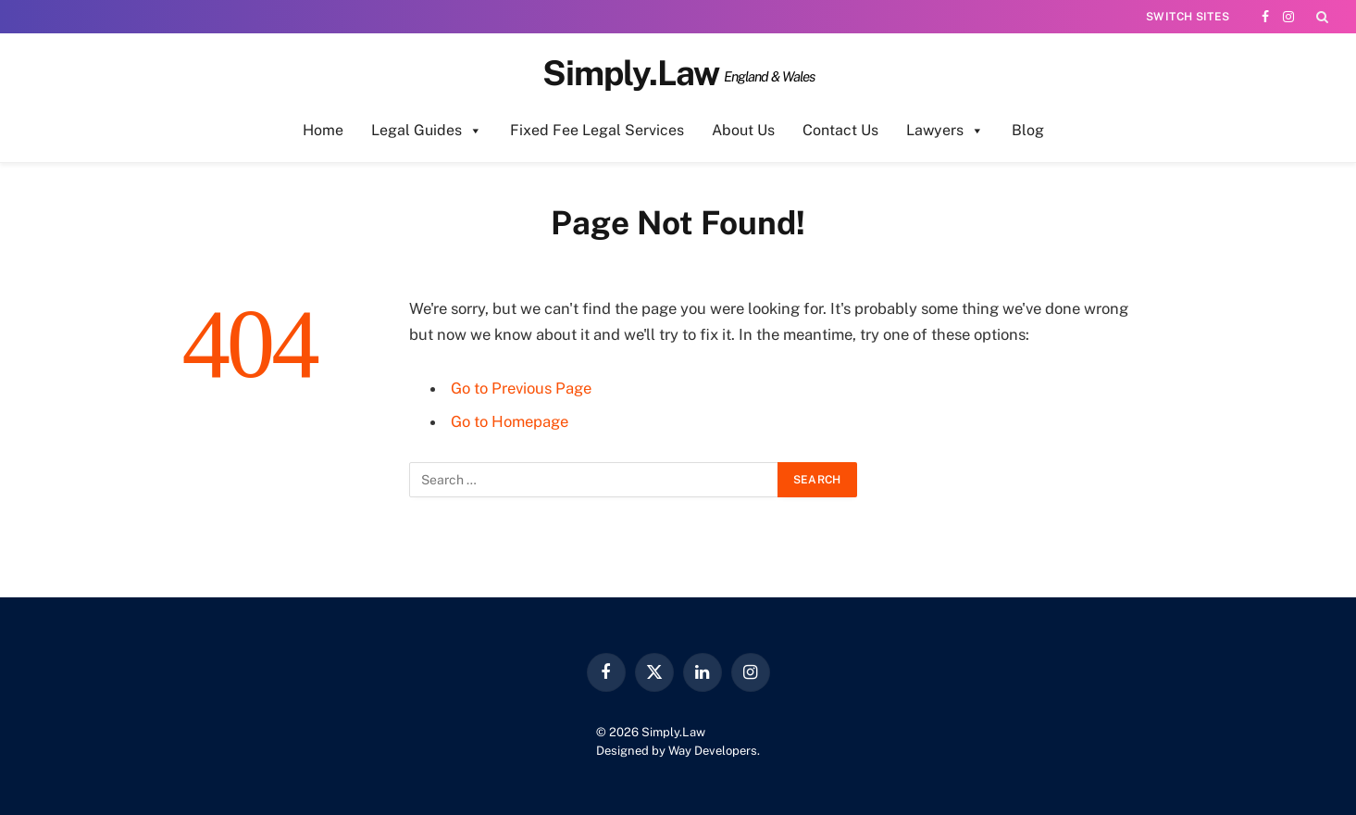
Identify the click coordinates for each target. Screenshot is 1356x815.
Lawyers (945, 130)
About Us (743, 130)
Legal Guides (426, 130)
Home (323, 130)
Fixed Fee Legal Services (597, 130)
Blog (1028, 130)
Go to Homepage (509, 421)
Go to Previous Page (521, 388)
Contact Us (840, 130)
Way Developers (712, 751)
